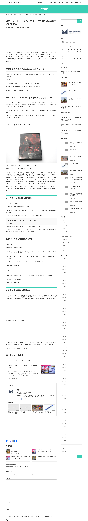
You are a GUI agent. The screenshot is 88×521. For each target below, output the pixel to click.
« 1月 (62, 63)
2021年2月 (64, 361)
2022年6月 (64, 331)
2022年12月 (64, 314)
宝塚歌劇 (15, 464)
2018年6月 (64, 403)
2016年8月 (64, 429)
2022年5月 (64, 333)
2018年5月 (64, 406)
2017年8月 (64, 423)
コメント (9, 478)
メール (8, 502)
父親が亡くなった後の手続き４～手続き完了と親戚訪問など (76, 179)
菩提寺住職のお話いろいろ (67, 112)
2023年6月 (64, 297)
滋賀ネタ (64, 250)
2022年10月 (64, 319)
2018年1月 (64, 417)
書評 (64, 245)
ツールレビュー (65, 225)
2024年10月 (64, 269)
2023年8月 (64, 291)
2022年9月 (64, 322)
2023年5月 (64, 300)
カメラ (17, 410)
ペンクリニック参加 (47, 412)
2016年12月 (64, 426)
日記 (63, 234)
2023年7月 (64, 294)
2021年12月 (64, 347)
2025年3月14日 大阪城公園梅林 (75, 98)
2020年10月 (64, 373)
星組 (27, 466)
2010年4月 (64, 440)
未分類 (29, 410)
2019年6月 (64, 389)
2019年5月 (64, 392)
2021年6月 (64, 356)
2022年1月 (64, 345)
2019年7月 (64, 387)
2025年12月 (64, 261)
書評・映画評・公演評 (67, 236)
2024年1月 (64, 280)
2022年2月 (64, 342)
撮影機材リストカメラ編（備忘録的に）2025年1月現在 (13, 413)
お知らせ (64, 220)
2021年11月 (64, 350)
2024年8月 (64, 272)
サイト (7, 509)
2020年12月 (64, 367)
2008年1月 (64, 446)
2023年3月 (64, 305)
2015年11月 (64, 434)
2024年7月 (64, 275)
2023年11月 (64, 283)
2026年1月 (64, 258)
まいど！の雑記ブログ (13, 378)
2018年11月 (64, 395)
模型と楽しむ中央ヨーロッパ (68, 42)
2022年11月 (64, 317)
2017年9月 (64, 420)
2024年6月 (64, 277)
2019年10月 (64, 384)
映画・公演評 (66, 242)
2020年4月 (64, 375)
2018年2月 (64, 415)
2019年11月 (64, 381)
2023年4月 (64, 303)
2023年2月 (64, 308)
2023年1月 (64, 311)
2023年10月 (64, 286)
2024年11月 (64, 266)
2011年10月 (64, 437)
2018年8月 (64, 398)
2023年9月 (64, 289)
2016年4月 (64, 431)
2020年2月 (64, 378)
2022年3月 (64, 339)
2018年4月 (64, 409)
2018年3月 (64, 412)
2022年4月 (64, 336)
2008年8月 (64, 443)
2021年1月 (64, 364)
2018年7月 (64, 401)
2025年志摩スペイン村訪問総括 (37, 413)
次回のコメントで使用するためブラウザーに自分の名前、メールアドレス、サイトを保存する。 (31, 516)
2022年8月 (64, 325)
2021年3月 (64, 359)
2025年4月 (64, 263)
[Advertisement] (31, 39)
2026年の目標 (22, 412)
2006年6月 (64, 451)
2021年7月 (64, 353)
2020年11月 (64, 370)
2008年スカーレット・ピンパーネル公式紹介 (17, 348)
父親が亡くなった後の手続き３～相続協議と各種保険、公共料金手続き (76, 194)
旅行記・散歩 (40, 410)
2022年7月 (64, 328)
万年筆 (53, 410)
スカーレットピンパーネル (19, 466)
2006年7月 (64, 448)
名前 (7, 495)
